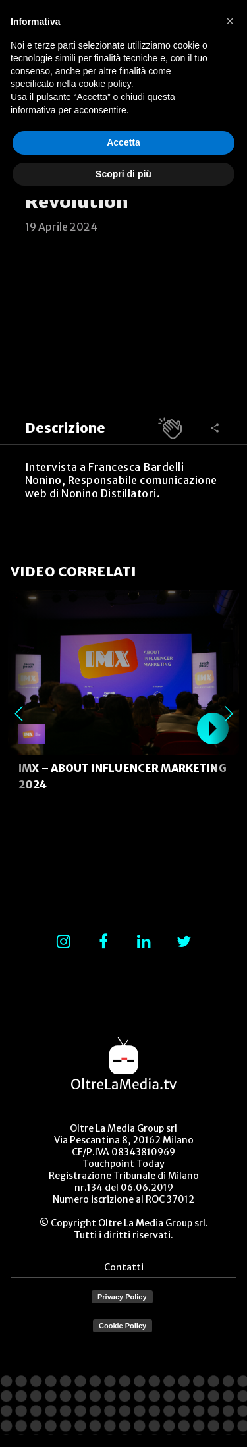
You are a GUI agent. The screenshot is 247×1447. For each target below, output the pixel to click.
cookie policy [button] (105, 83)
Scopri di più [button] (123, 174)
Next (228, 713)
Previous (18, 713)
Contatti (124, 1267)
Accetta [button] (123, 142)
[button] (229, 21)
